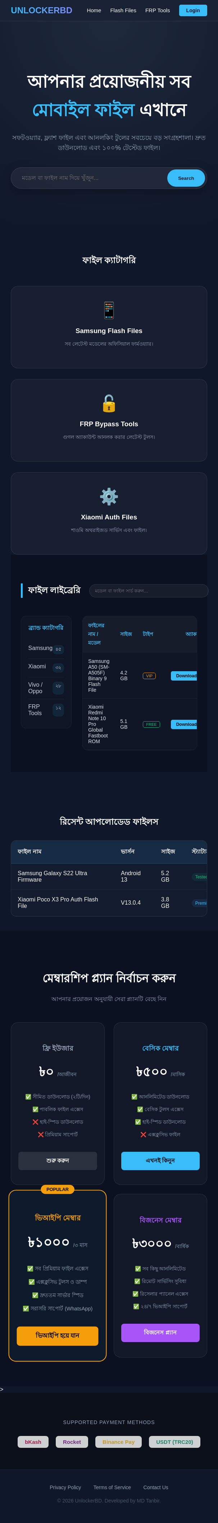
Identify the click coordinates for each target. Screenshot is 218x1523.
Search (186, 178)
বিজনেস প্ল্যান (160, 1332)
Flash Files (123, 10)
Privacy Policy (65, 1487)
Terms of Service (112, 1487)
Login (193, 10)
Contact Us (156, 1487)
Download (186, 675)
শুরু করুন (57, 1161)
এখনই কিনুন (160, 1161)
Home (94, 10)
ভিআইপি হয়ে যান (58, 1336)
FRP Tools (157, 10)
